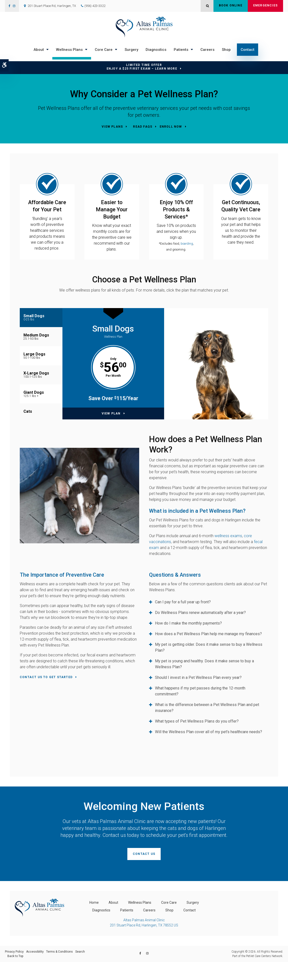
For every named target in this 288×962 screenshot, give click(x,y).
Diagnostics (156, 49)
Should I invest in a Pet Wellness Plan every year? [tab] (198, 677)
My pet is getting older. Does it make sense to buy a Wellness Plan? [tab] (208, 647)
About (39, 49)
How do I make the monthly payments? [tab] (188, 623)
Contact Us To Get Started (46, 677)
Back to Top (15, 956)
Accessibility (35, 951)
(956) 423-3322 (94, 6)
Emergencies (265, 6)
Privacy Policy (14, 951)
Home (94, 902)
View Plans (112, 126)
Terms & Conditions (59, 951)
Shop (226, 49)
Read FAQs (142, 126)
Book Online (230, 6)
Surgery (131, 49)
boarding (187, 243)
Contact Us (144, 854)
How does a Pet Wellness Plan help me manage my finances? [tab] (208, 633)
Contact (247, 49)
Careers (207, 49)
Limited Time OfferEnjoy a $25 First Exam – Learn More (142, 66)
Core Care (104, 49)
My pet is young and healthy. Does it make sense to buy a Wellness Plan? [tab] (204, 664)
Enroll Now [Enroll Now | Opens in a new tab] (171, 126)
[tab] (41, 317)
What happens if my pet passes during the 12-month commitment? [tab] (200, 691)
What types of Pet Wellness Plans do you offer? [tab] (197, 721)
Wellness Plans (69, 49)
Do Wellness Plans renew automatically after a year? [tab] (200, 612)
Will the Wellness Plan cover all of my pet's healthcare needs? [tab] (208, 731)
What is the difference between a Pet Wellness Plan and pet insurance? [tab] (207, 707)
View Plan (111, 413)
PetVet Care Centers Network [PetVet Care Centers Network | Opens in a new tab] (264, 956)
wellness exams (228, 535)
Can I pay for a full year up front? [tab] (183, 602)
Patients (181, 49)
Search (80, 951)
